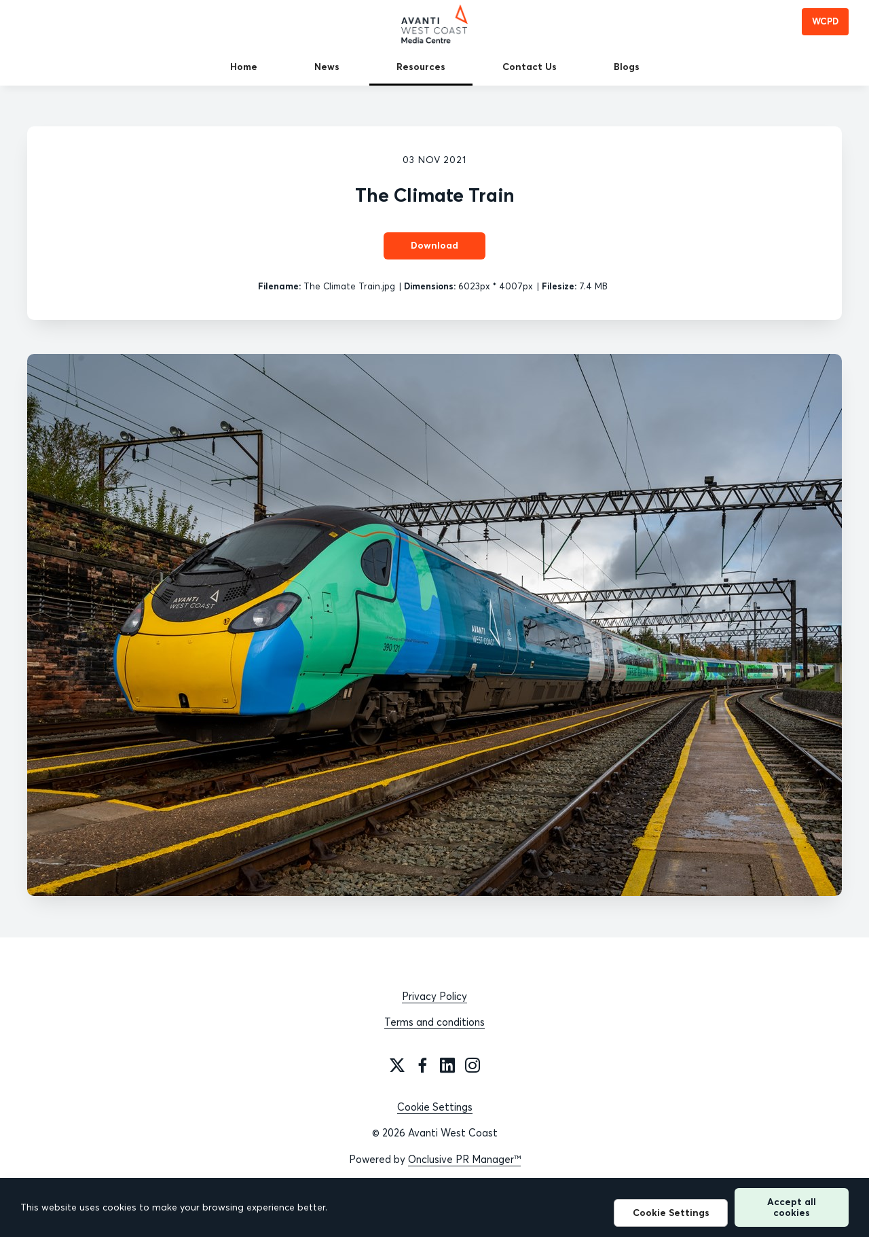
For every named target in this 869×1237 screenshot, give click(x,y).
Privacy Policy (434, 996)
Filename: (279, 286)
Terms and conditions (434, 1022)
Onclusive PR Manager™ (464, 1159)
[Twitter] (397, 1065)
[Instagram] (472, 1065)
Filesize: (559, 286)
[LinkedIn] (447, 1065)
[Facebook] (422, 1065)
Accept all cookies (791, 1207)
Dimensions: (430, 286)
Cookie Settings (435, 1106)
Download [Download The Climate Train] (434, 245)
